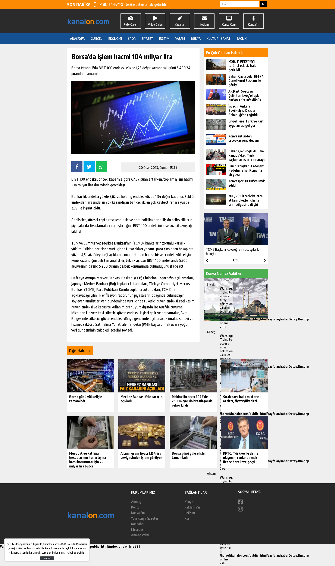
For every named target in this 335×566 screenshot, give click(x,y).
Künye (189, 502)
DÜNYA (196, 38)
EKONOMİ (115, 38)
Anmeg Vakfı (140, 535)
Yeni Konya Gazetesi (145, 518)
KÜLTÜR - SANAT (219, 38)
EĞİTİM (164, 38)
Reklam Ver (192, 507)
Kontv (135, 507)
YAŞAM (180, 38)
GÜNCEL (96, 38)
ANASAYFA (77, 38)
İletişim (190, 513)
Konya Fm (138, 513)
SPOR (132, 38)
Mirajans (137, 529)
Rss (187, 518)
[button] (95, 2)
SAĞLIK (242, 38)
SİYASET (147, 38)
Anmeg (136, 502)
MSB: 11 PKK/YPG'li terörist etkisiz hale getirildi (133, 4)
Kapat (47, 558)
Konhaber (138, 524)
